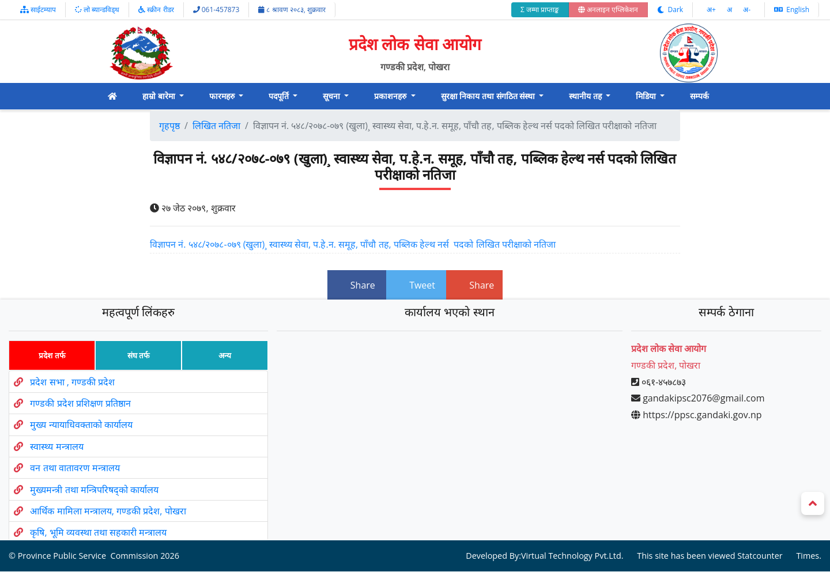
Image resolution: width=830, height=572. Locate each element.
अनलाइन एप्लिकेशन (608, 9)
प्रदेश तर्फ (52, 355)
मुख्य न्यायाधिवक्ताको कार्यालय (81, 425)
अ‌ (730, 9)
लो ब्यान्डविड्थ (97, 9)
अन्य (224, 355)
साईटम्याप (38, 9)
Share (357, 285)
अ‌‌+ (712, 9)
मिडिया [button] (647, 95)
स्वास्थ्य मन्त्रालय (56, 446)
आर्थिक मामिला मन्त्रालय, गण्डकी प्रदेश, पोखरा (108, 511)
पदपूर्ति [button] (280, 95)
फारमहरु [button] (223, 95)
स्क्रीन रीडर (155, 9)
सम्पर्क (699, 95)
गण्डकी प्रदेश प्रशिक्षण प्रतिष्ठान (80, 403)
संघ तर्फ (138, 355)
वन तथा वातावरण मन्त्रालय (74, 467)
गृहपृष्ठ (169, 125)
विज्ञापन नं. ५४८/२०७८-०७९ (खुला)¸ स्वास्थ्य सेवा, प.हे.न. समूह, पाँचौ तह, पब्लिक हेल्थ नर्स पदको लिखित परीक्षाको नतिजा (353, 244)
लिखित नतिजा (216, 125)
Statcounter (759, 556)
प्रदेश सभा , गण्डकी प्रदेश (72, 382)
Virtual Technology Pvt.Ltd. (572, 556)
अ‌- (746, 9)
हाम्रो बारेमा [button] (159, 95)
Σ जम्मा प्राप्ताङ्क (539, 9)
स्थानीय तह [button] (586, 95)
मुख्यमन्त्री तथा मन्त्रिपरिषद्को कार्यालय (94, 489)
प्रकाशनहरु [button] (391, 95)
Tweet (416, 285)
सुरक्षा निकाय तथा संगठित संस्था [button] (489, 95)
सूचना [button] (332, 95)
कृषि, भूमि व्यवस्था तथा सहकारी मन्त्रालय (98, 532)
